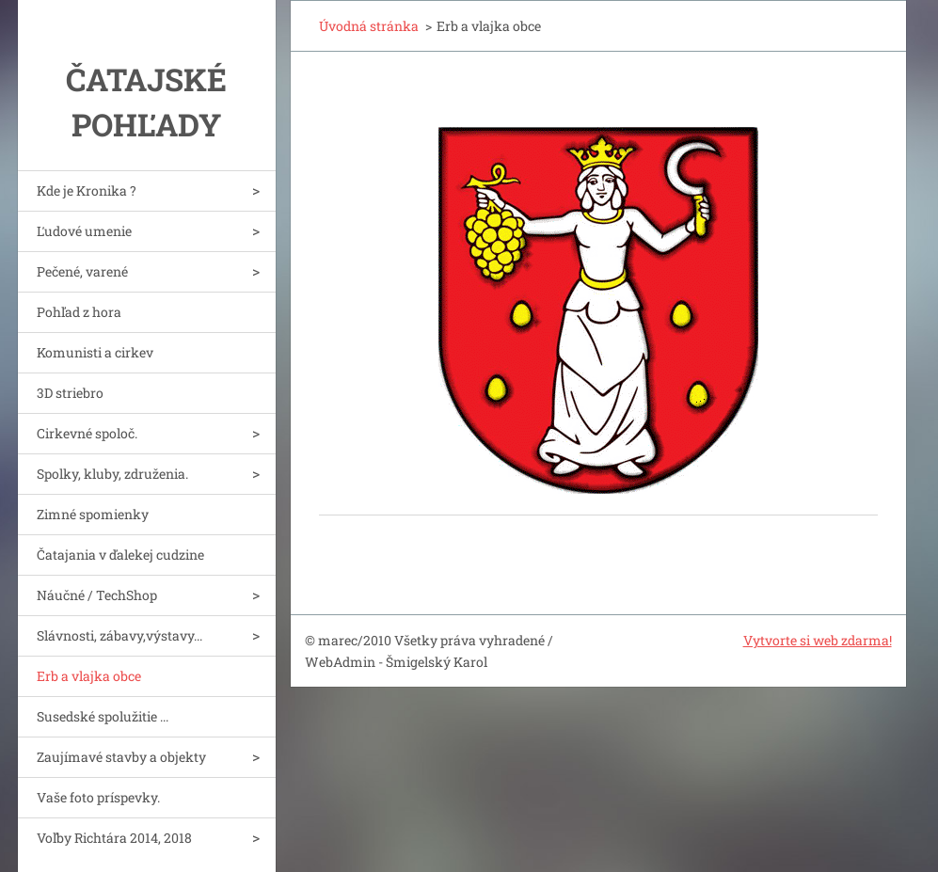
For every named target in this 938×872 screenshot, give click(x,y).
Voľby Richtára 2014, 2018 (114, 838)
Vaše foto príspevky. (98, 797)
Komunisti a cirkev (95, 352)
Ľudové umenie (84, 231)
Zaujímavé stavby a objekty (121, 757)
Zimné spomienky (93, 514)
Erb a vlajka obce (89, 676)
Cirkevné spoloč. (87, 433)
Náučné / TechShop (97, 595)
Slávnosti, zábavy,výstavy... (119, 635)
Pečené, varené (82, 271)
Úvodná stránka (369, 26)
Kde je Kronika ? (86, 190)
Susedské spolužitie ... (102, 716)
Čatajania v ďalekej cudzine (120, 554)
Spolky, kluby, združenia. (112, 474)
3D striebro (70, 393)
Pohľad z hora (79, 312)
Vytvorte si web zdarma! (817, 640)
